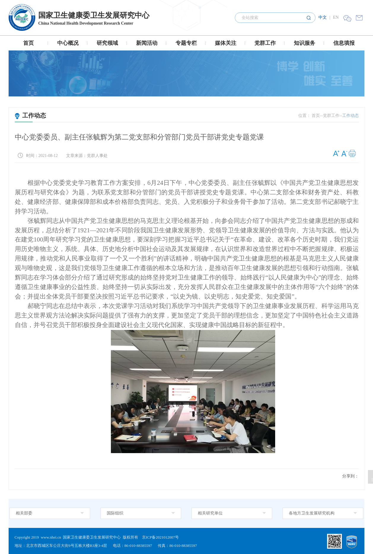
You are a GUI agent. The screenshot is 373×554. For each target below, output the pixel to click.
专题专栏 (186, 43)
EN (336, 17)
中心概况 (68, 43)
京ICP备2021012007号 (160, 537)
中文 (322, 17)
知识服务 (304, 43)
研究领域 (107, 43)
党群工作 (265, 43)
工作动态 (30, 115)
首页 (28, 43)
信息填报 (344, 43)
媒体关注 (225, 43)
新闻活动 (146, 43)
